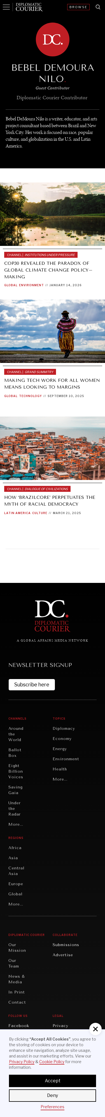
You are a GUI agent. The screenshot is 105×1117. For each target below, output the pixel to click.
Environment (31, 285)
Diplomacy (64, 728)
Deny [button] (52, 1095)
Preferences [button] (52, 1106)
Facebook (18, 1025)
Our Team (13, 963)
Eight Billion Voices (15, 771)
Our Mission (17, 947)
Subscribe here (31, 685)
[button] (95, 1029)
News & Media (16, 979)
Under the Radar (14, 809)
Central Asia (16, 871)
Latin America (17, 513)
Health (60, 769)
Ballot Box (15, 753)
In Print (16, 992)
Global (11, 285)
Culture (39, 513)
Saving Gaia (15, 790)
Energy (60, 748)
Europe (15, 884)
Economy (62, 738)
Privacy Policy (21, 1061)
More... (15, 824)
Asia (13, 858)
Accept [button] (52, 1080)
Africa (15, 847)
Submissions (66, 944)
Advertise (63, 955)
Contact (17, 1002)
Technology (30, 396)
